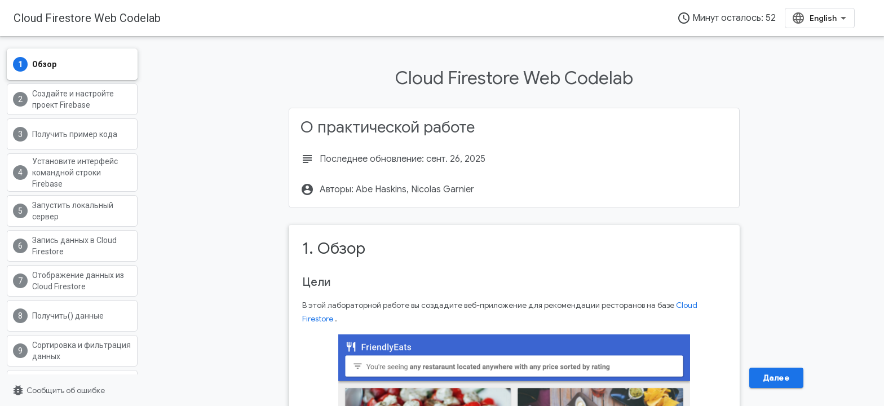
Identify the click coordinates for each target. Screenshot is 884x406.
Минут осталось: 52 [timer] (726, 18)
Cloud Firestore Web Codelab (87, 18)
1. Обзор (333, 248)
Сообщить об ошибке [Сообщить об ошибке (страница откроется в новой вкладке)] (58, 390)
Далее (776, 378)
